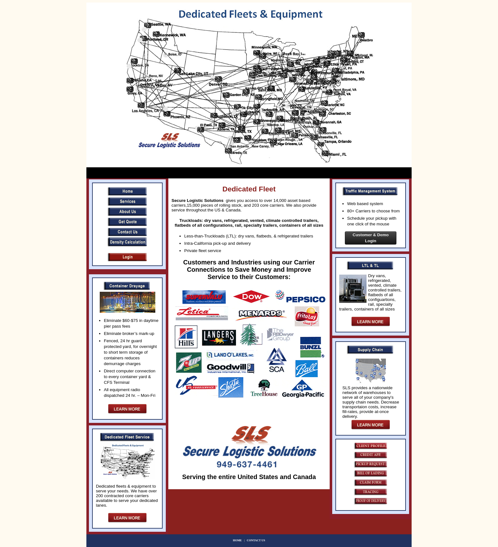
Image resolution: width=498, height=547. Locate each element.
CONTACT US (256, 540)
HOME (238, 540)
